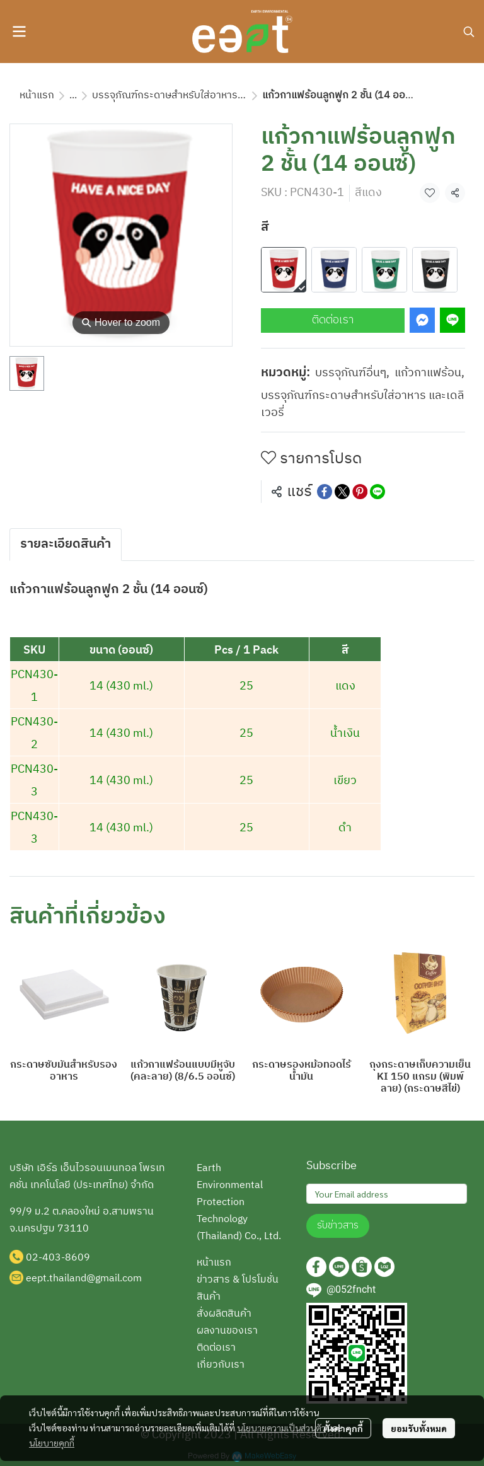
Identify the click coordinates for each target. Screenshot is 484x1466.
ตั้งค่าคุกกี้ (343, 1428)
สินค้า (209, 1296)
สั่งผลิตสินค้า (224, 1313)
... (73, 95)
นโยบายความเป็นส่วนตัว (281, 1427)
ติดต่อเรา (333, 320)
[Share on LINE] (377, 491)
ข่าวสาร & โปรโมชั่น (238, 1279)
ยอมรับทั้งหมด (419, 1428)
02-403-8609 (58, 1257)
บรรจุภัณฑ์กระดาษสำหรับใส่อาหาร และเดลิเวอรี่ (192, 95)
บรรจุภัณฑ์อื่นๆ (352, 373)
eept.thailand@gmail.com (84, 1278)
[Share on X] (342, 491)
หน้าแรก (37, 95)
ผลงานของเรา (227, 1330)
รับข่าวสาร (338, 1225)
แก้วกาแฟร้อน (429, 373)
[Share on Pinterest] (359, 491)
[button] (469, 31)
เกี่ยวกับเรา (221, 1364)
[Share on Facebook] (324, 491)
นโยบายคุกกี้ (51, 1442)
